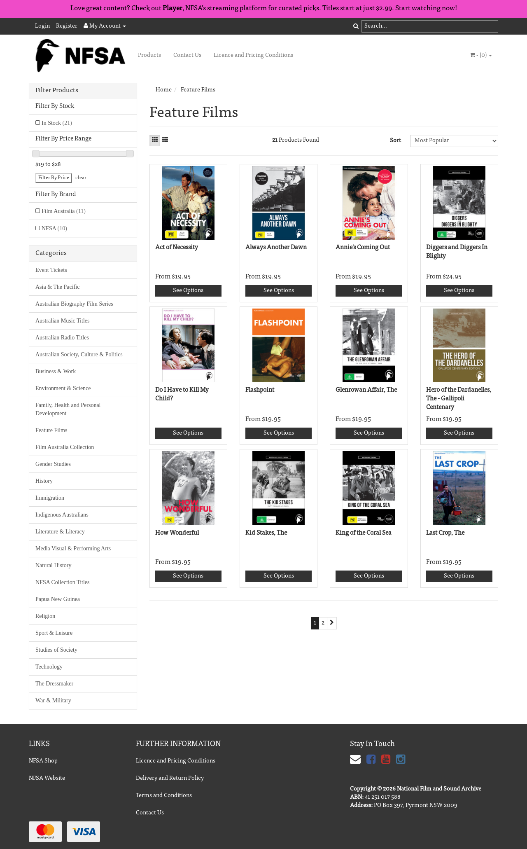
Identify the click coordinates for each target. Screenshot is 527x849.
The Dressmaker (54, 684)
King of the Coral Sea (364, 533)
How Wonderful (177, 533)
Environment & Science (63, 388)
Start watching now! (426, 8)
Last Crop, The (445, 533)
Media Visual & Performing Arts (73, 548)
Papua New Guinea (57, 599)
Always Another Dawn (276, 248)
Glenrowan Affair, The (366, 390)
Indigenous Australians (62, 515)
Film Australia (64, 211)
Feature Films (51, 430)
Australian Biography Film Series (74, 304)
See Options (188, 291)
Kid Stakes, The (266, 533)
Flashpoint (259, 390)
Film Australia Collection (64, 447)
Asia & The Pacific (57, 287)
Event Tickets (51, 270)
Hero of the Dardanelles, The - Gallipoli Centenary (458, 399)
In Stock (57, 123)
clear (80, 177)
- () (481, 55)
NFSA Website (47, 778)
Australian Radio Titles (62, 337)
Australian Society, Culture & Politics (79, 354)
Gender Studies (53, 464)
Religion (45, 616)
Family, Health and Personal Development (68, 409)
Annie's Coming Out (363, 248)
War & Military (53, 700)
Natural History (53, 565)
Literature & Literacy (60, 532)
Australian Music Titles (62, 321)
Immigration (49, 498)
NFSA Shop (43, 761)
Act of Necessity (176, 248)
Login (42, 26)
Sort (395, 141)
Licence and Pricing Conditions (253, 55)
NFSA (54, 228)
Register (66, 26)
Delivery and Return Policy (170, 778)
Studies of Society (56, 650)
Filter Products (56, 90)
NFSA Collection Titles (62, 582)
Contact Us (187, 55)
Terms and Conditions (164, 796)
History (44, 481)
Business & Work (55, 371)
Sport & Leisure (53, 633)
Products (149, 55)
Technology (49, 667)
